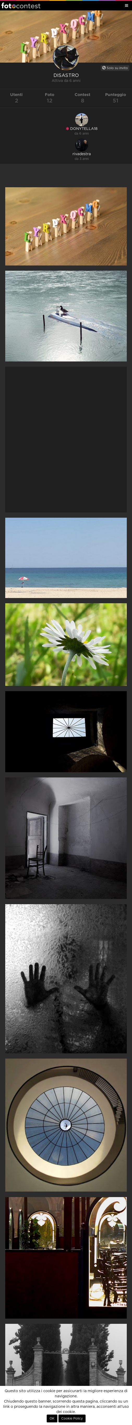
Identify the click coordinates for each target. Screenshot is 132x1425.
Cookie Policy (72, 1418)
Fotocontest (20, 5)
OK (52, 1418)
